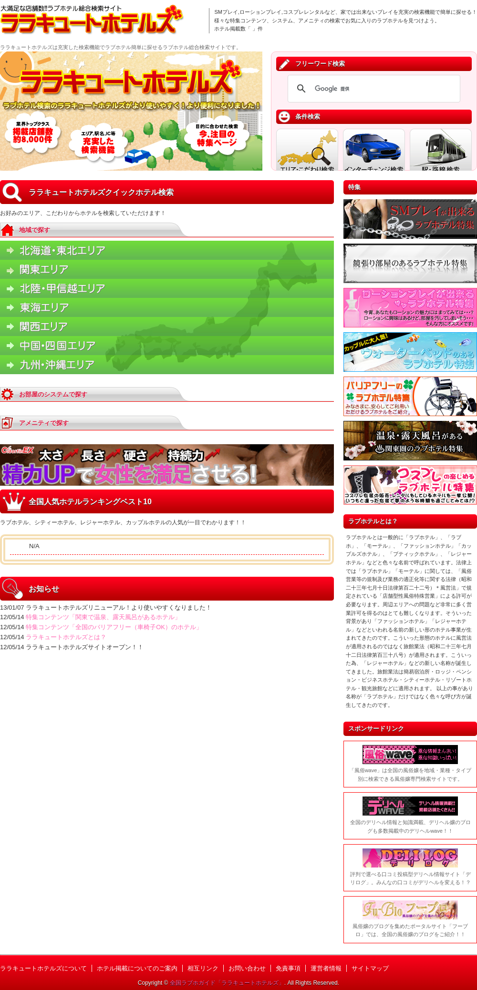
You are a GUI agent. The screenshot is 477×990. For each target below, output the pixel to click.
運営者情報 (326, 968)
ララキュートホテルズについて (43, 968)
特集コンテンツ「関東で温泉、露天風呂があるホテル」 (103, 617)
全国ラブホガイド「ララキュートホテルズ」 (227, 983)
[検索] (372, 88)
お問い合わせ (247, 968)
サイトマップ (370, 968)
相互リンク (202, 968)
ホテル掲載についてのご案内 (137, 968)
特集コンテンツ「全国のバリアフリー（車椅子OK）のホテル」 (114, 627)
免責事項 (288, 968)
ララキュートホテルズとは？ (66, 637)
